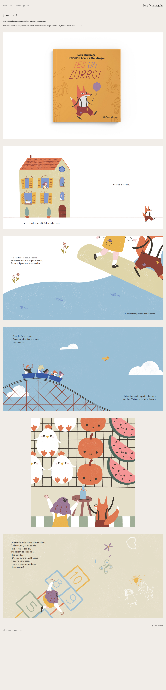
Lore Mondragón (153, 5)
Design (18, 6)
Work (5, 6)
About (11, 6)
